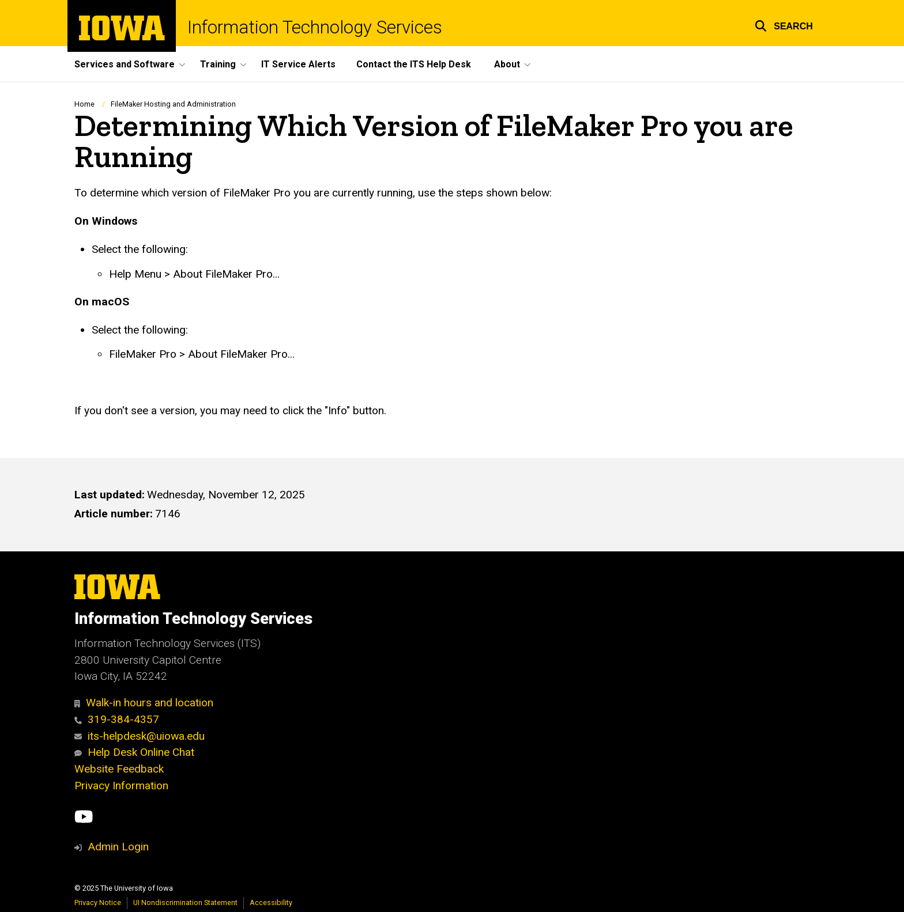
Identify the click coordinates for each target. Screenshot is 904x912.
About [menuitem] (507, 64)
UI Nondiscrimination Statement (185, 902)
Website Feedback (119, 768)
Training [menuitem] (218, 64)
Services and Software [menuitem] (124, 64)
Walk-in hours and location (143, 702)
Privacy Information (121, 785)
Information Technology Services (314, 27)
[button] (784, 24)
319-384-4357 (116, 719)
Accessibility (271, 902)
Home (84, 104)
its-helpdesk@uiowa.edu (139, 736)
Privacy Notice (97, 902)
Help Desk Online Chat (134, 752)
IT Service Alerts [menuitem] (298, 64)
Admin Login (118, 846)
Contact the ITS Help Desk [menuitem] (413, 64)
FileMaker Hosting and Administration (173, 104)
